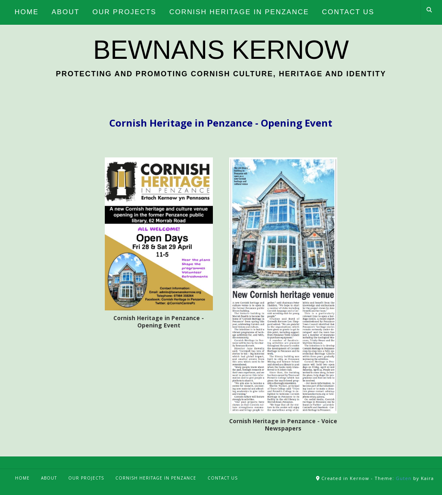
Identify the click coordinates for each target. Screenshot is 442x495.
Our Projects (86, 478)
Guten (404, 478)
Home (22, 478)
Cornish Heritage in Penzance (155, 478)
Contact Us (223, 478)
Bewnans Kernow (221, 50)
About (49, 478)
